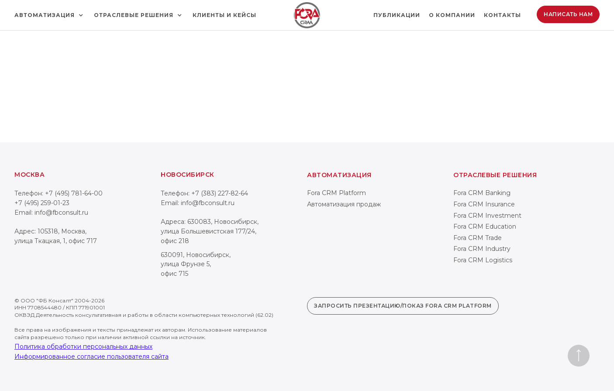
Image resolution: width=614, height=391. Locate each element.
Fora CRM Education (484, 226)
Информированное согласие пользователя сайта (91, 356)
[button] (49, 15)
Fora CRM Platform (336, 193)
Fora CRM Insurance (484, 204)
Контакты (502, 15)
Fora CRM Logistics (482, 260)
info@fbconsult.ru (61, 212)
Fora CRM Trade (477, 238)
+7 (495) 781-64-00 (74, 193)
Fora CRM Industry (482, 249)
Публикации (396, 15)
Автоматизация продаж (344, 204)
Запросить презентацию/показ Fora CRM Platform (403, 305)
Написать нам (568, 14)
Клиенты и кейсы (224, 15)
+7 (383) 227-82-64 (219, 193)
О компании (452, 15)
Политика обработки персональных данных (83, 346)
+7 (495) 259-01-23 (41, 203)
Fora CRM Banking (482, 193)
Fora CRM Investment (487, 216)
